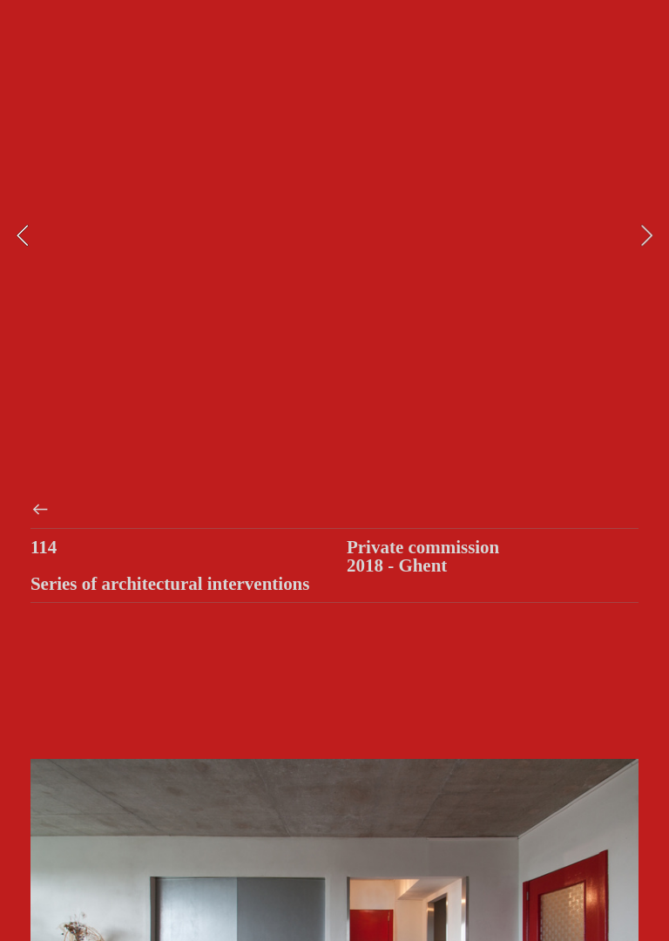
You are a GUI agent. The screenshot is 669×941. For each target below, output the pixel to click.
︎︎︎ (40, 509)
